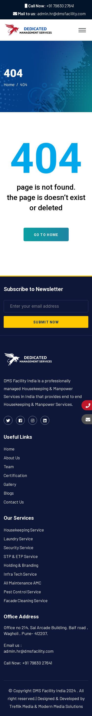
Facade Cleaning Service (26, 600)
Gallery (10, 484)
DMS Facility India (49, 690)
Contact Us (14, 501)
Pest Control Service (22, 591)
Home (9, 84)
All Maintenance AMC (22, 582)
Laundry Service (18, 538)
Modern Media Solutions (60, 706)
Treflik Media (21, 706)
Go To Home (46, 235)
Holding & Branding (21, 565)
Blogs (9, 493)
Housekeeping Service (24, 529)
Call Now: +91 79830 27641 (28, 662)
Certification (15, 475)
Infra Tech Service (20, 573)
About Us (12, 457)
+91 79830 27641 (60, 5)
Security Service (18, 547)
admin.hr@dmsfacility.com (61, 13)
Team (9, 466)
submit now (46, 322)
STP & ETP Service (21, 556)
